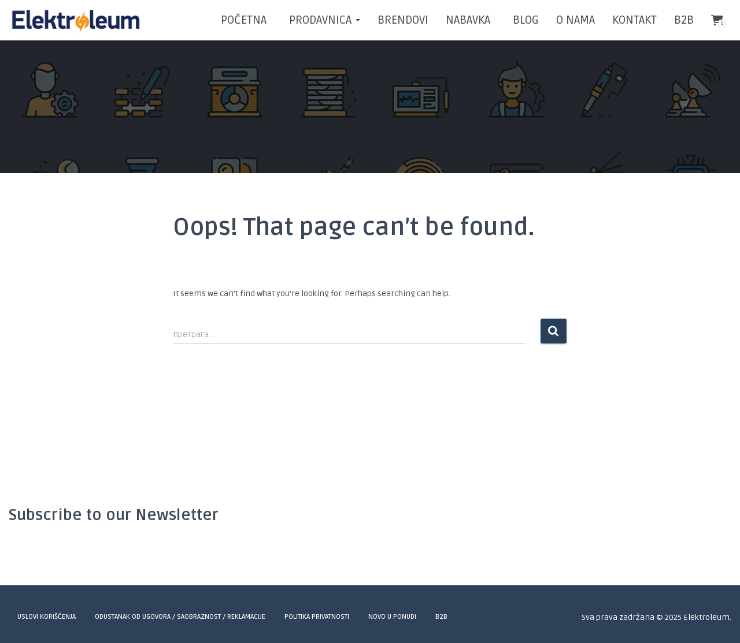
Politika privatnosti (316, 616)
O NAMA (575, 20)
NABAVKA (468, 20)
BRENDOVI (403, 20)
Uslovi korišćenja (46, 616)
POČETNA (244, 20)
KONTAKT (634, 20)
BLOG (524, 20)
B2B (684, 20)
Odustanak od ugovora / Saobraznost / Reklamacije (180, 616)
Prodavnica (323, 20)
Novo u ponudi (392, 616)
